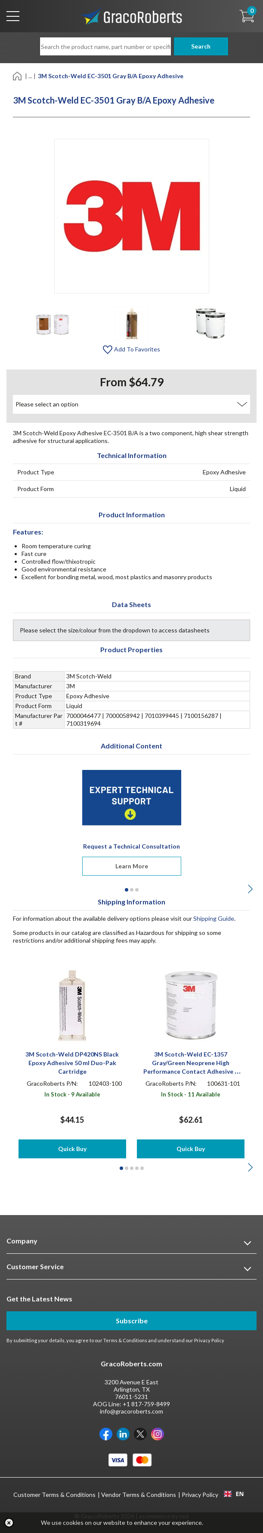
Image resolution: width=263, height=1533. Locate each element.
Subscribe (132, 1320)
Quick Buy (72, 1148)
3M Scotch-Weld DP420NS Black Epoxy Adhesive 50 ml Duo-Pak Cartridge (72, 1063)
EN (234, 1494)
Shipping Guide (213, 918)
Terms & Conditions (125, 1340)
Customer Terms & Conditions (54, 1494)
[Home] (18, 75)
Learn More (131, 866)
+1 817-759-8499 (146, 1404)
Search (197, 46)
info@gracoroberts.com (131, 1411)
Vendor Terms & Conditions (138, 1494)
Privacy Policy (209, 1340)
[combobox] (234, 1494)
